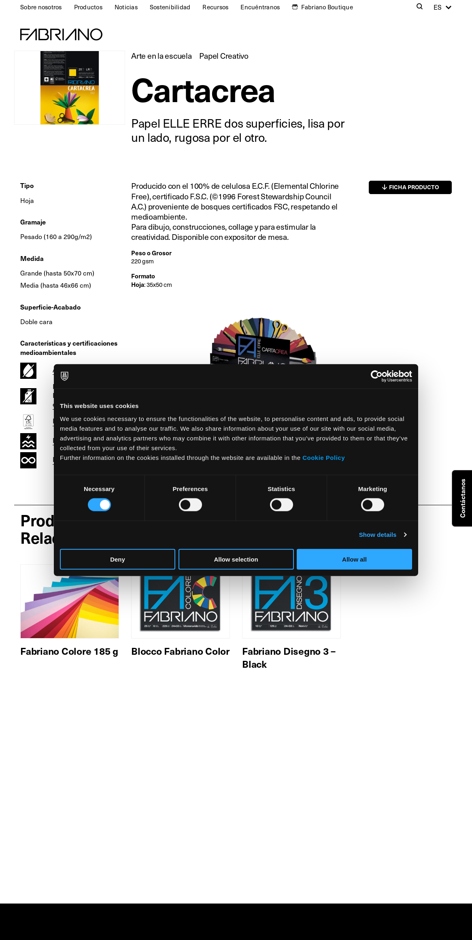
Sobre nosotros (41, 7)
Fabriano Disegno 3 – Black (289, 657)
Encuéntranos (260, 7)
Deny (117, 558)
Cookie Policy (323, 457)
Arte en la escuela (161, 55)
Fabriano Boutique (327, 7)
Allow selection (236, 558)
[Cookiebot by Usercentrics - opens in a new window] (376, 376)
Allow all (354, 558)
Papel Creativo (224, 55)
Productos (88, 7)
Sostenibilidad (170, 7)
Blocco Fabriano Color (180, 651)
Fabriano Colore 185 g (69, 651)
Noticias (126, 7)
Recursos (215, 7)
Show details (378, 534)
